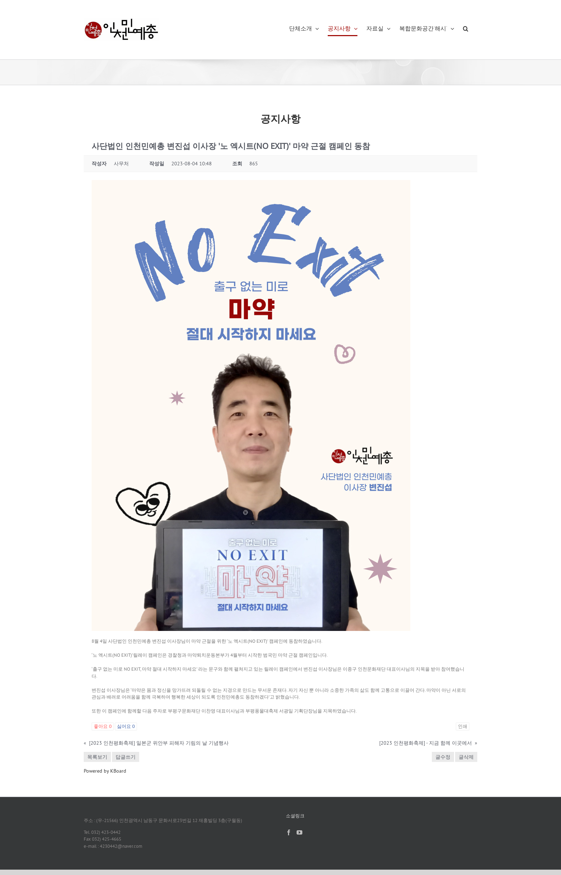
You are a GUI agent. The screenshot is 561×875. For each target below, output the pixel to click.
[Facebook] (289, 832)
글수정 (442, 757)
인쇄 (462, 726)
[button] (465, 28)
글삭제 (466, 757)
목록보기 (97, 757)
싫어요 (126, 726)
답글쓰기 (126, 757)
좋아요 (103, 726)
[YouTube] (299, 832)
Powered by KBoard (105, 771)
